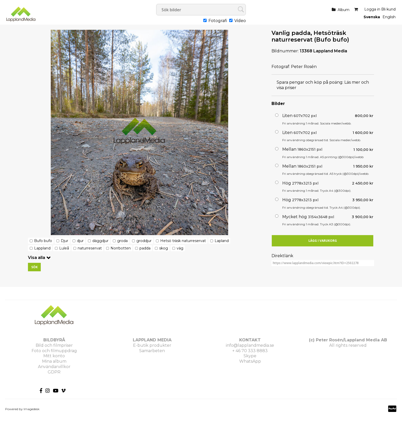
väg (180, 248)
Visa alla (36, 257)
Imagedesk (31, 409)
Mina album (54, 361)
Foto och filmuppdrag (54, 350)
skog (163, 248)
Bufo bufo (43, 240)
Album (343, 9)
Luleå (64, 248)
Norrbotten (120, 248)
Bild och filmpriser (54, 345)
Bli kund (388, 9)
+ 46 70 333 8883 (250, 350)
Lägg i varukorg (322, 240)
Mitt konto (54, 355)
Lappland (42, 248)
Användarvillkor (54, 366)
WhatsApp (250, 361)
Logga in (372, 9)
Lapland (222, 240)
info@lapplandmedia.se (250, 345)
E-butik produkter (152, 345)
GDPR (54, 372)
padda (144, 248)
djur (80, 240)
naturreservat (90, 248)
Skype (250, 355)
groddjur (144, 240)
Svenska (372, 17)
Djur (64, 240)
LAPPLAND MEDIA (152, 340)
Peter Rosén (304, 66)
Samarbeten (152, 350)
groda (122, 240)
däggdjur (100, 240)
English (389, 17)
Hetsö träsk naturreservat (183, 240)
